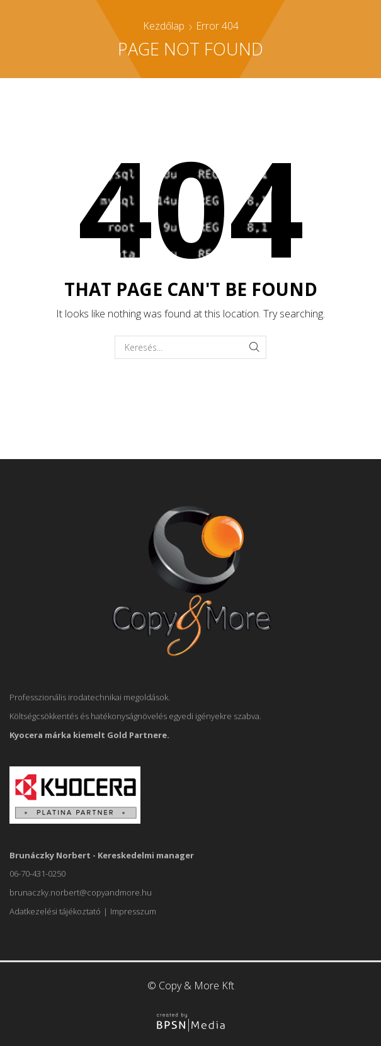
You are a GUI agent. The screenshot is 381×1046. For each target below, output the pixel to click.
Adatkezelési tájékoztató (55, 911)
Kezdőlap (164, 26)
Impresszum (133, 911)
